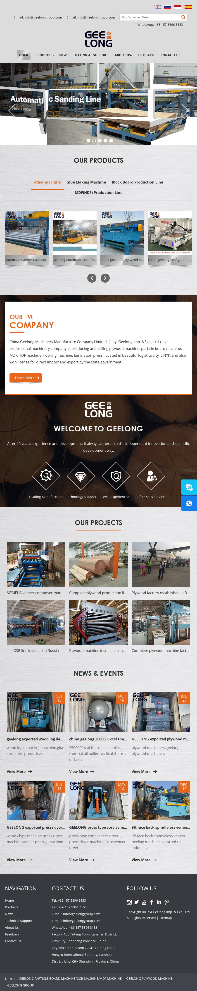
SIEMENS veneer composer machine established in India (36, 592)
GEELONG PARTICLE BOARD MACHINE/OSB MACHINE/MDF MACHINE (70, 978)
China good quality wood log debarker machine (136, 260)
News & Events (98, 673)
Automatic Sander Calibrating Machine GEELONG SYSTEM (48, 260)
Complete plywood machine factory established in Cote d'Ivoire (161, 650)
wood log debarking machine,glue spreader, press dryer (35, 750)
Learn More (25, 377)
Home (24, 55)
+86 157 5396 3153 (169, 24)
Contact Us (170, 55)
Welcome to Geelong (98, 428)
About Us (123, 55)
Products (44, 55)
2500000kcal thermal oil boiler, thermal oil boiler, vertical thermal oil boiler (98, 753)
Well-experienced (116, 497)
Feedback (146, 55)
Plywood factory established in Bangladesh (161, 592)
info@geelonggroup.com (96, 17)
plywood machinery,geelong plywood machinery (155, 750)
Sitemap (165, 918)
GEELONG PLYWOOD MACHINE (149, 978)
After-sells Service (151, 497)
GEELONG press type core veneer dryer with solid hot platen (123, 827)
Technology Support (81, 497)
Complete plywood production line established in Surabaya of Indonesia (98, 592)
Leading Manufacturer (46, 497)
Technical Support (91, 55)
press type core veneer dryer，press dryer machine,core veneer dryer (97, 841)
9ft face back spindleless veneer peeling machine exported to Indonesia (158, 841)
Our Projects (98, 522)
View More (16, 771)
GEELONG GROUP (20, 985)
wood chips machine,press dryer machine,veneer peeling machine (35, 838)
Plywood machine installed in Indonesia (98, 650)
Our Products (98, 160)
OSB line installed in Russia (36, 650)
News (64, 55)
